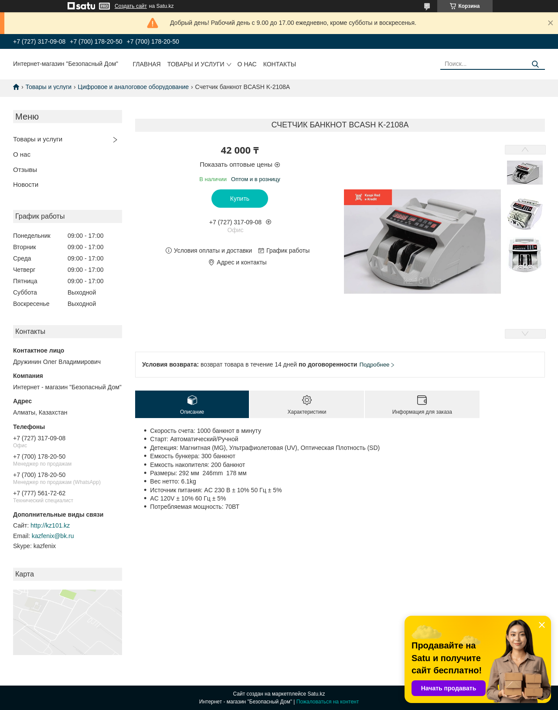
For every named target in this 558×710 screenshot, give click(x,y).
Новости (25, 184)
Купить (239, 198)
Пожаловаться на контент (327, 702)
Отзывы (25, 169)
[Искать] (535, 64)
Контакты (279, 64)
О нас (247, 64)
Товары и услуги (196, 64)
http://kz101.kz (50, 525)
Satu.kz (316, 694)
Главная (147, 64)
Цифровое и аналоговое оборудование (133, 87)
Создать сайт (131, 6)
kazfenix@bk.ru (53, 535)
